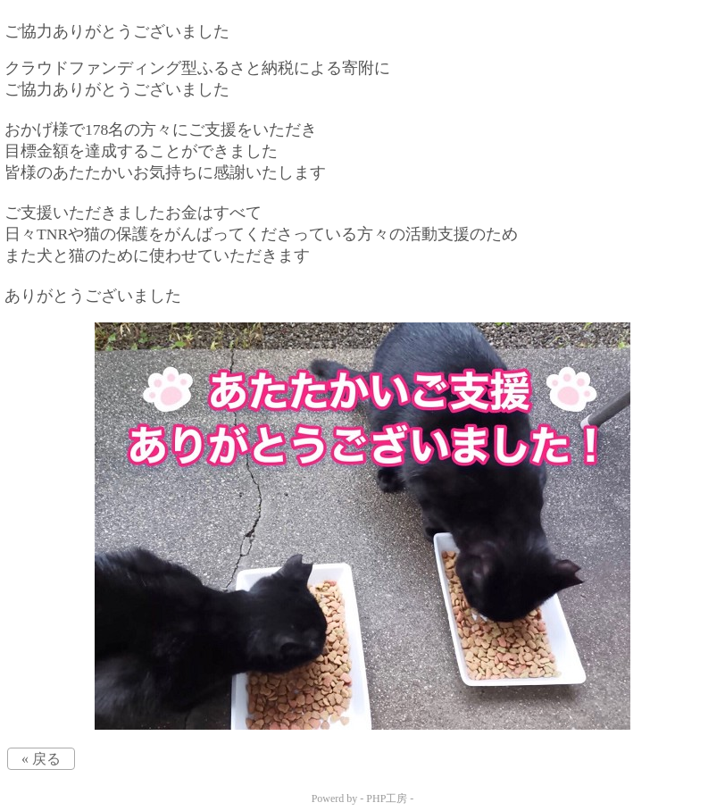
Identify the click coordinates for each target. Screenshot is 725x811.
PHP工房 (386, 798)
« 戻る (41, 758)
